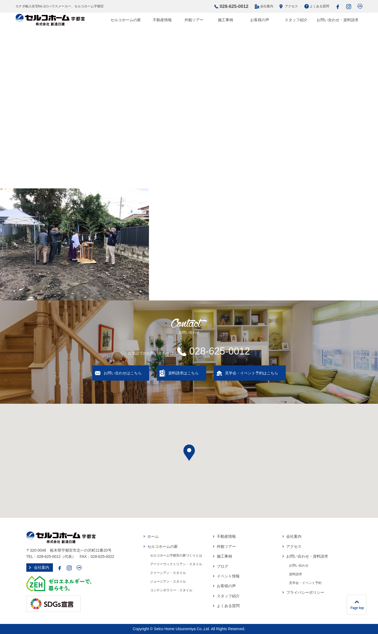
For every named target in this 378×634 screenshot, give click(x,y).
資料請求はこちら (183, 373)
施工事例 (225, 20)
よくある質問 (319, 6)
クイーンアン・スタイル (168, 573)
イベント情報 (228, 576)
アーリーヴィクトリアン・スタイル (176, 564)
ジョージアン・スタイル (168, 581)
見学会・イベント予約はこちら (251, 373)
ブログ (222, 566)
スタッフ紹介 (296, 20)
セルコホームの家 (125, 20)
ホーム (153, 536)
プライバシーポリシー (305, 592)
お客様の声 (259, 20)
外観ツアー (194, 20)
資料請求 (295, 574)
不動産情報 (162, 20)
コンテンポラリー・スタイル (171, 590)
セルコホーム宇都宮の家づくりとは (176, 555)
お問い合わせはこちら (123, 373)
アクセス (291, 6)
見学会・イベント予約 (305, 583)
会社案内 (266, 6)
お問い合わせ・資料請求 (337, 20)
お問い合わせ (299, 565)
